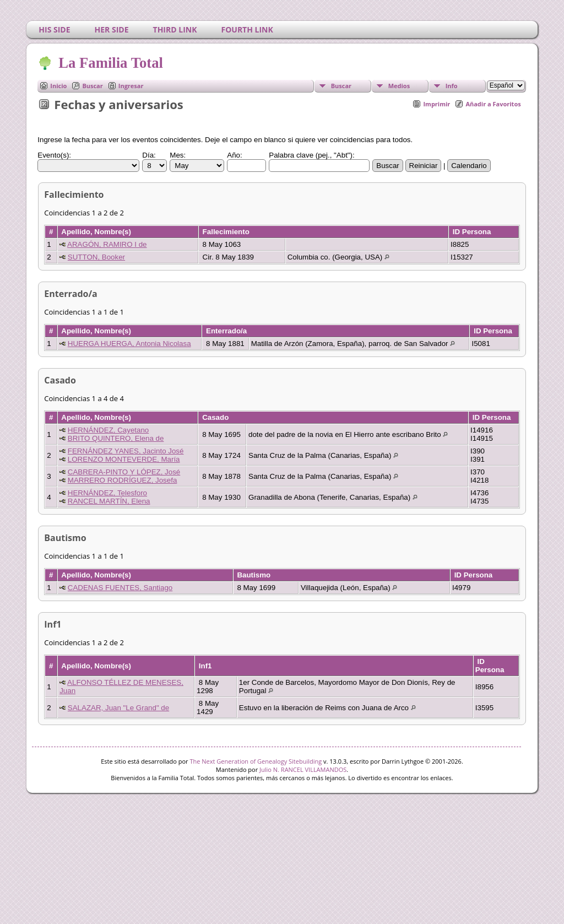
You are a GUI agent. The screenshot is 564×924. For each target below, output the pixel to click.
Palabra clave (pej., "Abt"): (311, 155)
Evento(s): (54, 155)
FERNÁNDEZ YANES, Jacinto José (126, 451)
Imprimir (436, 104)
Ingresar (131, 86)
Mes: (178, 155)
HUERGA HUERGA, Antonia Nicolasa (129, 343)
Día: (148, 155)
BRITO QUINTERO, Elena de (116, 438)
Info (452, 86)
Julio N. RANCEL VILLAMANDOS (302, 769)
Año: (234, 155)
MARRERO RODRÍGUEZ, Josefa (122, 480)
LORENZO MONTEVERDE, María (124, 459)
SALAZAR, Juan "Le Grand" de (118, 708)
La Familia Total (110, 63)
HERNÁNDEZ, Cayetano (108, 430)
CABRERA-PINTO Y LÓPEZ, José (124, 472)
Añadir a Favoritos (492, 104)
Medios (399, 86)
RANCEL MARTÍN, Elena (109, 501)
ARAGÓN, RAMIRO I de (107, 244)
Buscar (92, 86)
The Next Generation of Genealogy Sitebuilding (255, 761)
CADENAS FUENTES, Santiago (120, 587)
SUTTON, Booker (96, 257)
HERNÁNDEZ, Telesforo (107, 493)
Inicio (58, 86)
